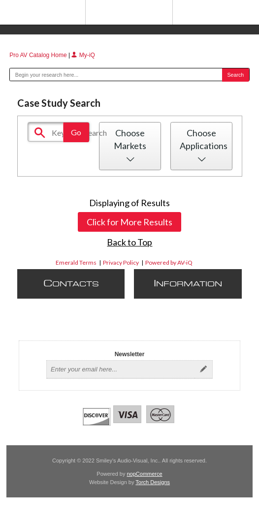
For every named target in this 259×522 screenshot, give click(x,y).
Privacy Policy (121, 262)
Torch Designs (152, 482)
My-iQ (83, 55)
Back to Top (129, 242)
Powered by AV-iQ (169, 262)
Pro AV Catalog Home (38, 55)
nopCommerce (144, 474)
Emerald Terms (76, 262)
